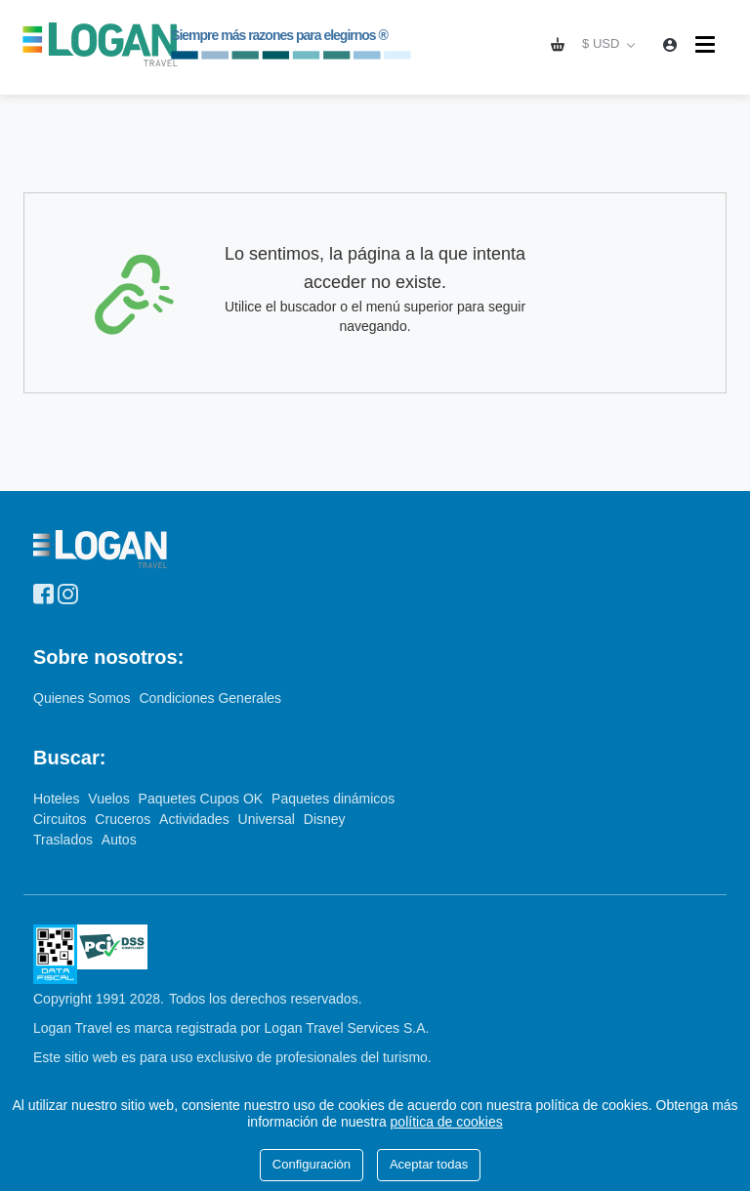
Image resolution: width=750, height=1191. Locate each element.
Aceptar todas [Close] (429, 1164)
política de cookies (447, 1121)
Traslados (65, 839)
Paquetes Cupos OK (203, 798)
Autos (119, 839)
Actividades (195, 819)
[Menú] (707, 44)
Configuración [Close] (311, 1164)
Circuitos (61, 819)
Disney (325, 819)
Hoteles (58, 798)
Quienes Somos (84, 698)
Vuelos (110, 798)
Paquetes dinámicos (333, 798)
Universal (268, 819)
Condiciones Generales (211, 698)
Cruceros (124, 819)
